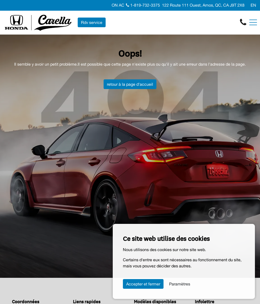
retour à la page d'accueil (130, 84)
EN (253, 5)
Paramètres (179, 284)
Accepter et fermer (143, 284)
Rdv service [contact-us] (91, 22)
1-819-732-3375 (143, 5)
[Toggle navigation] (253, 22)
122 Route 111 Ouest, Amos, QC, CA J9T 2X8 (203, 5)
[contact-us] (243, 22)
